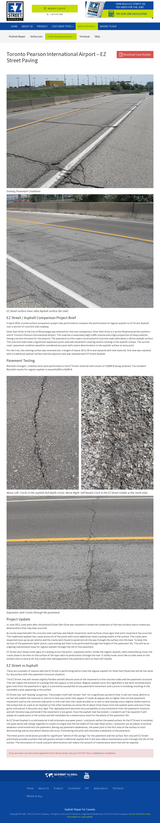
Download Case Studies (135, 54)
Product (42, 26)
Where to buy (108, 26)
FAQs (97, 36)
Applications (101, 788)
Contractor (74, 788)
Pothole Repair (17, 36)
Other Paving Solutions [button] (61, 36)
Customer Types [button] (63, 26)
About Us (27, 26)
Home (14, 26)
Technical (84, 36)
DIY (87, 788)
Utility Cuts (36, 36)
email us (97, 753)
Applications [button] (87, 26)
